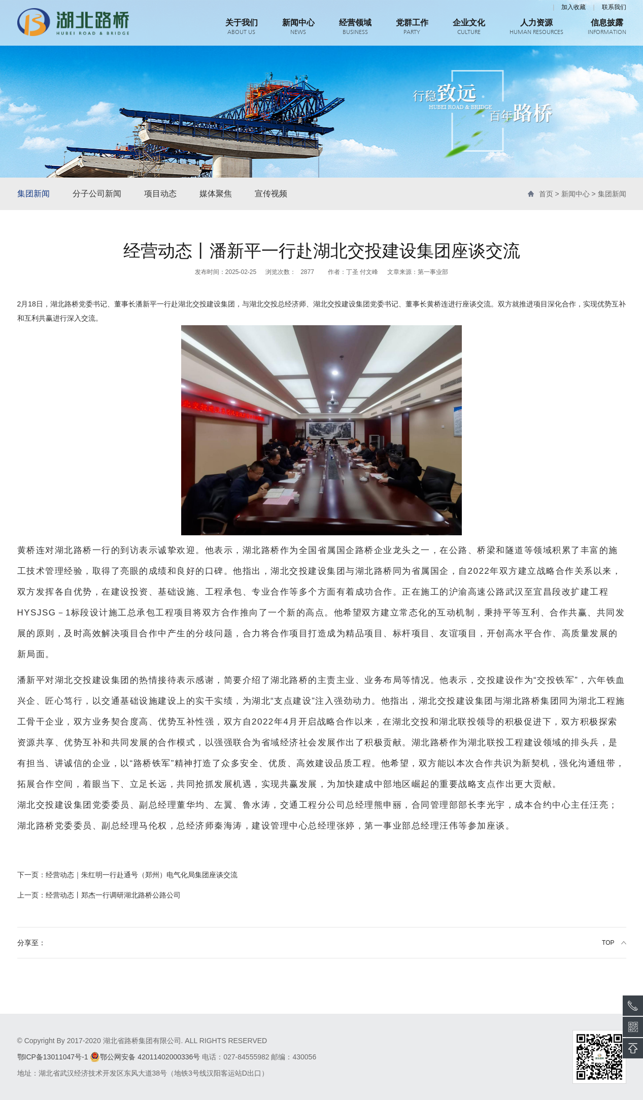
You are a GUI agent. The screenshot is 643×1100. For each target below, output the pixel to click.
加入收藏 (573, 7)
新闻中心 (575, 194)
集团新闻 (33, 193)
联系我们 (614, 7)
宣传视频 (271, 193)
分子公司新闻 (97, 193)
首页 (546, 194)
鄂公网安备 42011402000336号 (145, 1057)
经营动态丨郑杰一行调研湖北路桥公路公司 (99, 895)
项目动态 (160, 193)
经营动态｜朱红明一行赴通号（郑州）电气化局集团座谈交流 (127, 875)
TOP (608, 942)
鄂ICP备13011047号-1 (52, 1057)
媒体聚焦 (215, 193)
